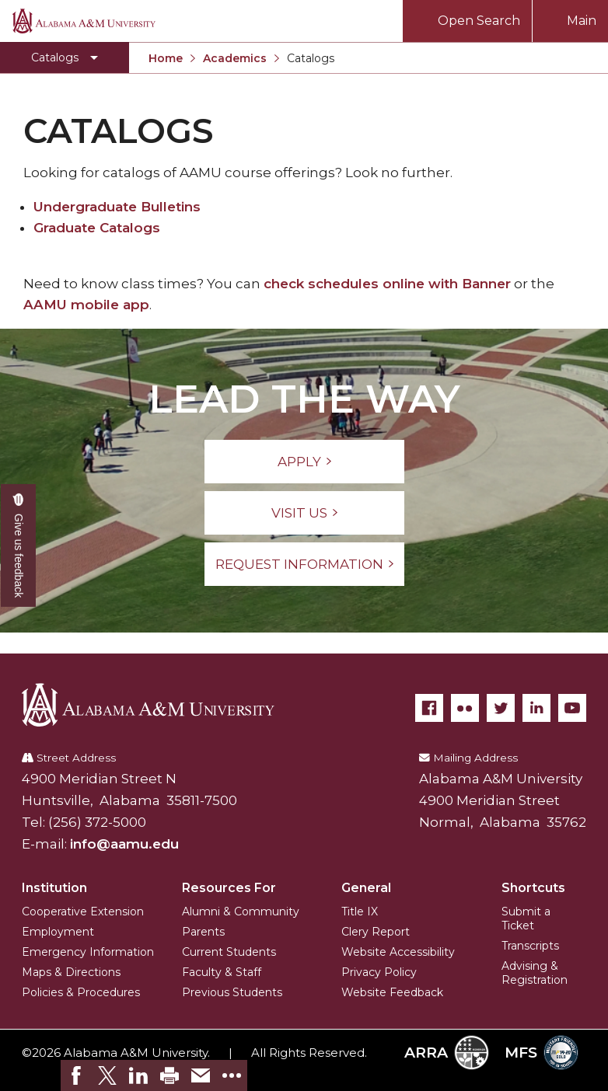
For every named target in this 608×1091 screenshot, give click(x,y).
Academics (235, 58)
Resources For (229, 887)
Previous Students (232, 992)
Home (166, 58)
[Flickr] (465, 708)
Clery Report (375, 932)
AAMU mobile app (86, 304)
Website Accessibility (398, 952)
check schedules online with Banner (387, 283)
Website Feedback (392, 992)
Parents (203, 932)
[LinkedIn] (536, 708)
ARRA (446, 1052)
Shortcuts (533, 887)
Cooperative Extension (83, 911)
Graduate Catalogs (96, 227)
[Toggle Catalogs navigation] (64, 57)
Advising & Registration (534, 973)
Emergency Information (88, 952)
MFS (541, 1052)
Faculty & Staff (221, 972)
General (366, 887)
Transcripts (530, 946)
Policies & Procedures (81, 992)
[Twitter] (501, 708)
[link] (76, 1075)
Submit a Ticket (525, 918)
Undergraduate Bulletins (117, 206)
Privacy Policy (379, 972)
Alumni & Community (240, 911)
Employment (58, 932)
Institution (54, 887)
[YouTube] (572, 708)
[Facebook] (429, 708)
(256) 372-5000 (97, 822)
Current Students (229, 952)
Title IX (359, 911)
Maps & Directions (71, 972)
